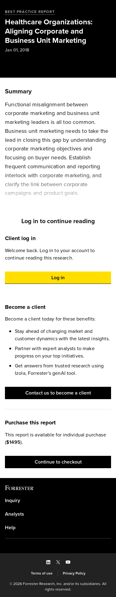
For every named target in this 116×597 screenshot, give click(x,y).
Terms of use (42, 573)
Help (10, 528)
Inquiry (12, 500)
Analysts (14, 514)
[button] (58, 278)
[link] (58, 500)
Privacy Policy (74, 573)
